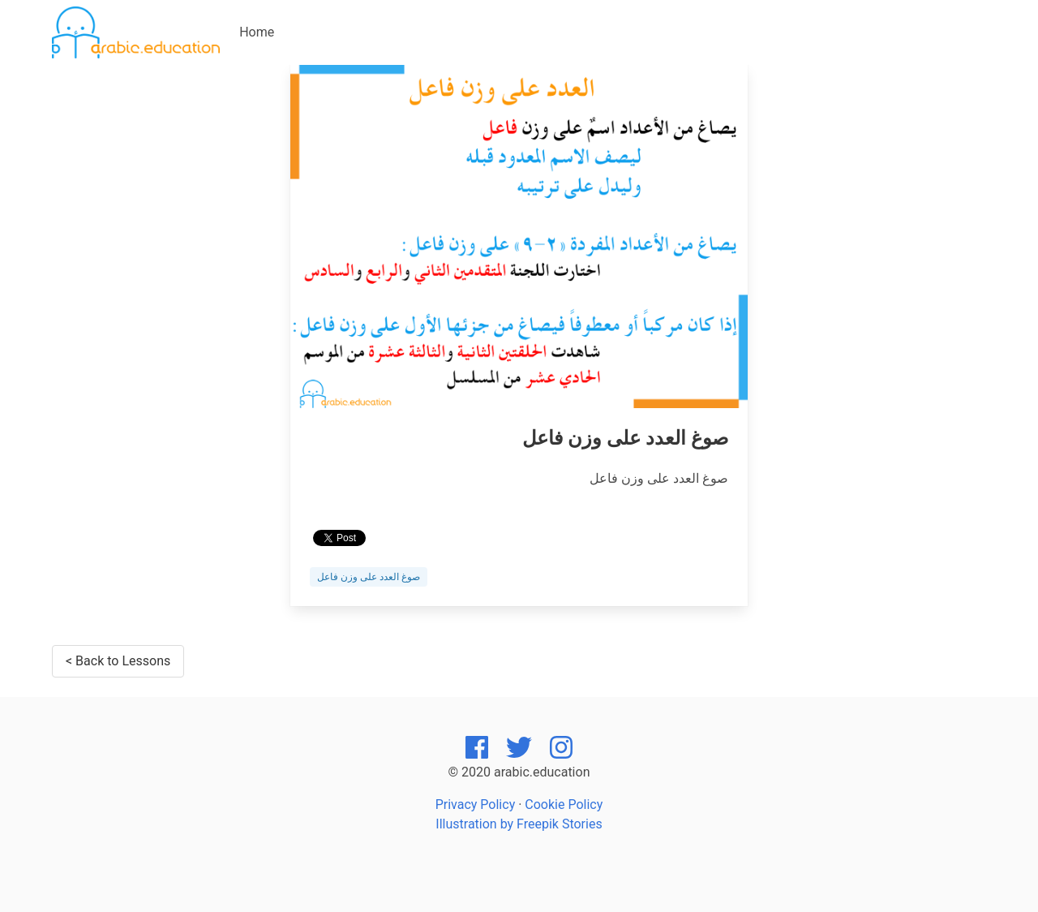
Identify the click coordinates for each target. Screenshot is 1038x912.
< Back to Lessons (118, 661)
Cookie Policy (564, 804)
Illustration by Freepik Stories (518, 824)
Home (256, 32)
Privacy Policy (475, 804)
